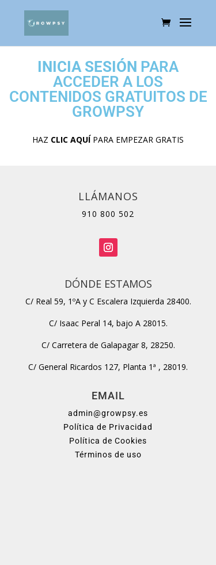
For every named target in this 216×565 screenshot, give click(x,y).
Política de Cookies (108, 440)
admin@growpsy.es (108, 413)
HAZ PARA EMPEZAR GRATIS (108, 139)
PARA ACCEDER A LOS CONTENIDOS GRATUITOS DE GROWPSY (108, 89)
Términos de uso (108, 454)
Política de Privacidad (108, 427)
